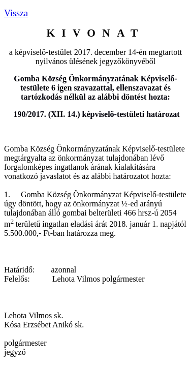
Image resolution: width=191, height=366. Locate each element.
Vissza (16, 13)
